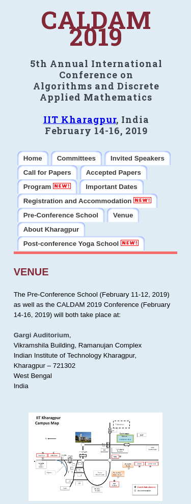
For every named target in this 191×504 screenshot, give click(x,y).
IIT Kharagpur (79, 119)
